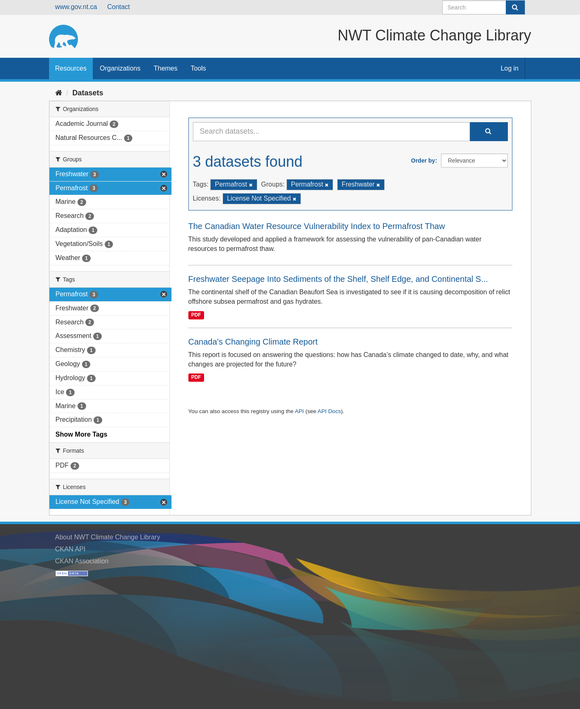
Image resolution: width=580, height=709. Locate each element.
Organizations (120, 68)
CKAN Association (82, 561)
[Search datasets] (483, 7)
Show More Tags (82, 434)
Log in (509, 68)
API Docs (329, 411)
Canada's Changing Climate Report (253, 341)
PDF (196, 315)
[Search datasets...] (331, 131)
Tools (198, 68)
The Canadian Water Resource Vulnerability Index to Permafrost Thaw (316, 226)
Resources (71, 68)
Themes (166, 68)
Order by (423, 160)
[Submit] (515, 7)
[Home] (58, 93)
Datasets (88, 93)
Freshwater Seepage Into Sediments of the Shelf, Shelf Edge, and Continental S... (338, 279)
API (299, 411)
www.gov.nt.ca (76, 6)
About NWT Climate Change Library (107, 537)
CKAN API (70, 549)
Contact (118, 6)
